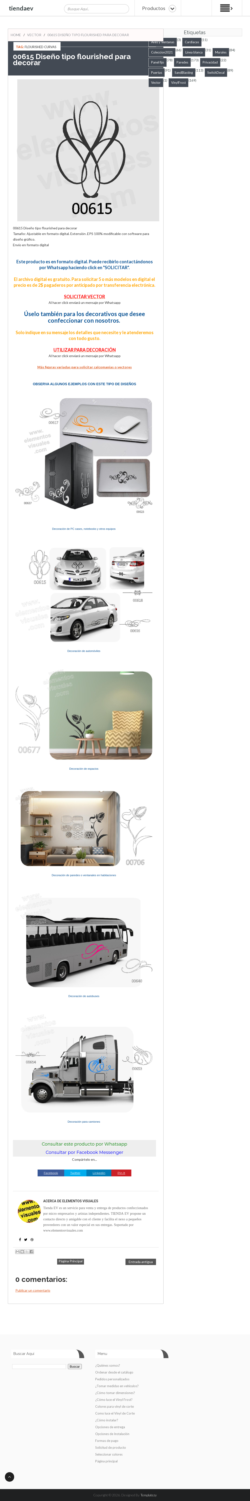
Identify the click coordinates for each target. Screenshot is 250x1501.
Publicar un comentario (32, 1290)
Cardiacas (192, 42)
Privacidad (210, 62)
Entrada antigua (141, 1262)
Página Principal (71, 1261)
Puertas (156, 73)
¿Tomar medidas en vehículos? (117, 1386)
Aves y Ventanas (162, 42)
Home (16, 35)
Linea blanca (194, 52)
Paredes (182, 62)
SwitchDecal (216, 73)
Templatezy (148, 1495)
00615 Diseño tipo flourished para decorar (88, 35)
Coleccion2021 (162, 52)
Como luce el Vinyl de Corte (115, 1413)
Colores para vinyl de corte (114, 1406)
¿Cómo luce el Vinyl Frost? (114, 1400)
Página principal (106, 1461)
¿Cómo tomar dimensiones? (115, 1393)
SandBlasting (184, 73)
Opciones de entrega (110, 1427)
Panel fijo (157, 62)
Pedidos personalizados (112, 1379)
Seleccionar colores (109, 1454)
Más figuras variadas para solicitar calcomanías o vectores (84, 367)
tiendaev (21, 8)
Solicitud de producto (110, 1447)
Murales (221, 52)
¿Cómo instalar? (106, 1420)
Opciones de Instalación (112, 1434)
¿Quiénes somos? (107, 1365)
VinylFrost (178, 83)
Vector (34, 35)
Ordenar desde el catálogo (114, 1372)
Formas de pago (106, 1441)
